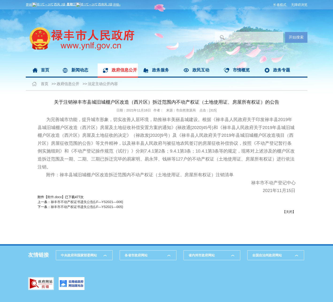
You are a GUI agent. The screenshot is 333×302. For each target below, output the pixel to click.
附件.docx (54, 197)
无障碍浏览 (299, 5)
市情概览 (241, 70)
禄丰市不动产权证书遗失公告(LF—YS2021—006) (87, 202)
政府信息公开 (124, 70)
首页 (45, 70)
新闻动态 (79, 70)
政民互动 (200, 70)
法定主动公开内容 (103, 84)
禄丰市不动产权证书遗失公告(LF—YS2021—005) (87, 207)
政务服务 (160, 70)
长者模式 (279, 5)
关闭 (289, 212)
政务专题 (281, 70)
